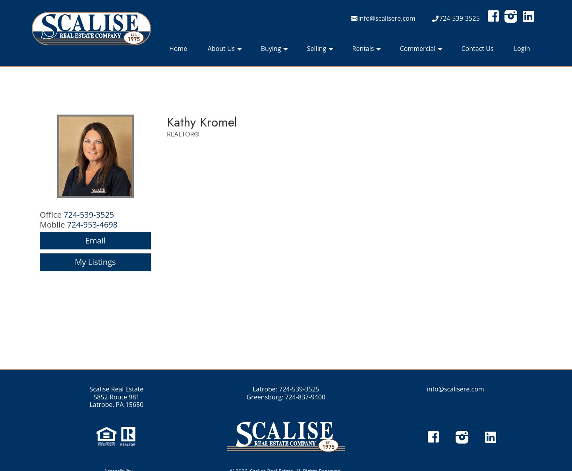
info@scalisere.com (386, 18)
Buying (275, 50)
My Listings (95, 262)
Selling (320, 50)
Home (178, 48)
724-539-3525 (459, 18)
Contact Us (478, 48)
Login (522, 48)
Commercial (421, 50)
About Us (225, 50)
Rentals (367, 50)
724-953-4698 (92, 224)
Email (95, 240)
